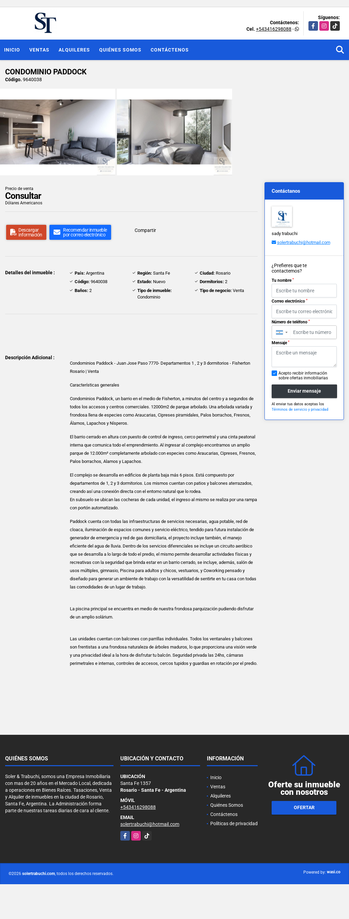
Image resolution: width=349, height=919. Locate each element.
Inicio (12, 50)
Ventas (39, 50)
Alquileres (74, 50)
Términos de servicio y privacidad (300, 409)
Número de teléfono (291, 322)
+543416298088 (273, 29)
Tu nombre (283, 280)
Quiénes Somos (120, 50)
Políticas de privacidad (234, 823)
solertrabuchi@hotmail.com (303, 242)
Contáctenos (170, 50)
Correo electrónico (289, 301)
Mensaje (280, 343)
